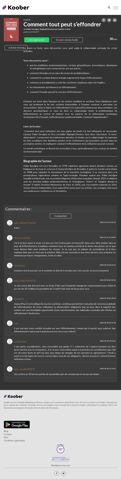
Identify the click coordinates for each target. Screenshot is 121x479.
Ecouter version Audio (67, 39)
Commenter (60, 216)
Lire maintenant (36, 39)
